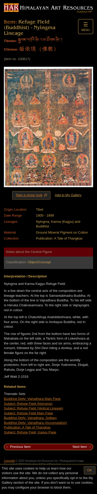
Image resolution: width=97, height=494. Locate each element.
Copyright (9, 460)
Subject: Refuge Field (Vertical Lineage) (33, 408)
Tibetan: (10, 41)
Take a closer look (32, 195)
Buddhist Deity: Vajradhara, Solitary (30, 418)
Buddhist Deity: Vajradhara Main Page (32, 399)
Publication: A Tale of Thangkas (27, 427)
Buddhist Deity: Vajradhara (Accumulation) (35, 423)
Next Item (80, 447)
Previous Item (20, 447)
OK (89, 470)
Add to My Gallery (68, 195)
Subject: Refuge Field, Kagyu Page (30, 432)
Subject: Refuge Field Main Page (28, 413)
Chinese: (11, 49)
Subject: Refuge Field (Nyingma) (28, 404)
